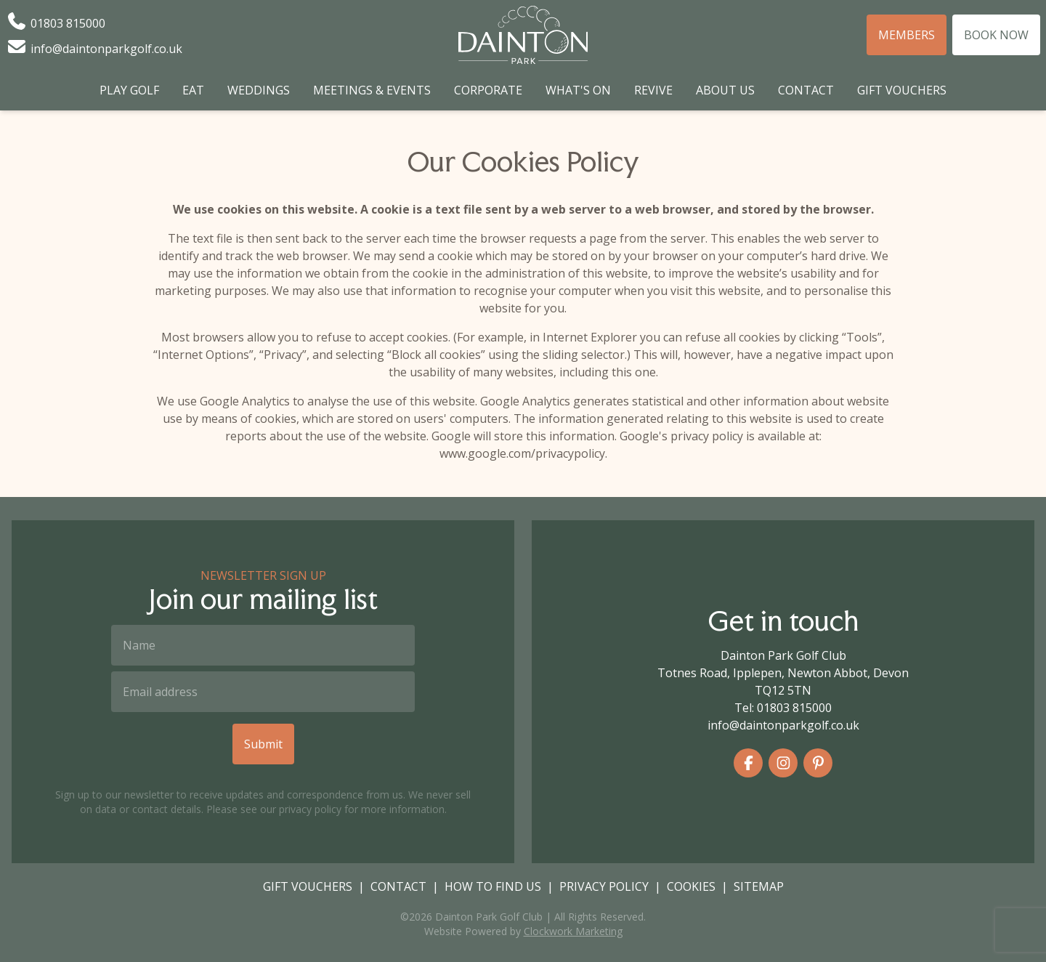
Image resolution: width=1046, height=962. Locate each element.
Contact (806, 90)
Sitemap (759, 886)
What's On (578, 90)
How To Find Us (493, 886)
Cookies (691, 886)
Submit (263, 744)
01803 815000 (794, 708)
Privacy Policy (604, 886)
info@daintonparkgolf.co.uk (783, 725)
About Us (725, 90)
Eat (193, 90)
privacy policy (310, 809)
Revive (653, 90)
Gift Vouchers (901, 90)
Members (906, 35)
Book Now (996, 35)
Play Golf (129, 90)
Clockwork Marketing (573, 931)
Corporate (488, 90)
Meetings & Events (372, 90)
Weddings (258, 90)
